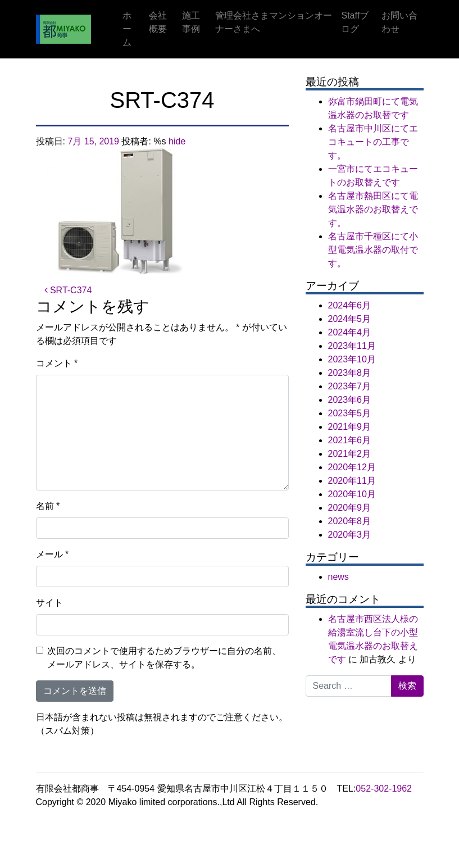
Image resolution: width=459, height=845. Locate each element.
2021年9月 (349, 426)
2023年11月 (352, 346)
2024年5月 (349, 319)
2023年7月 (349, 386)
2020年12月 (352, 467)
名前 (48, 506)
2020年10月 (352, 494)
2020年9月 (349, 507)
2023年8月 (349, 373)
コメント (57, 363)
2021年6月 (349, 440)
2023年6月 (349, 400)
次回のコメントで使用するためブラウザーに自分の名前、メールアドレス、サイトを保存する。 (164, 657)
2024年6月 (349, 305)
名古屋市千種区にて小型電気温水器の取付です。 (373, 249)
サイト (49, 602)
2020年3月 (349, 534)
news (338, 576)
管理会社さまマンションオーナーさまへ (273, 22)
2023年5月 (349, 413)
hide (177, 141)
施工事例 (191, 22)
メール (52, 554)
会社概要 (158, 22)
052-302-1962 (384, 788)
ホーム (126, 29)
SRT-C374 (68, 290)
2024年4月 (349, 332)
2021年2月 (349, 453)
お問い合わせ (399, 22)
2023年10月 (352, 359)
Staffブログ (355, 22)
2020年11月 (352, 480)
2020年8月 (349, 521)
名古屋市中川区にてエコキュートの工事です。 (373, 142)
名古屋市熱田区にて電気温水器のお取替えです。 (373, 209)
